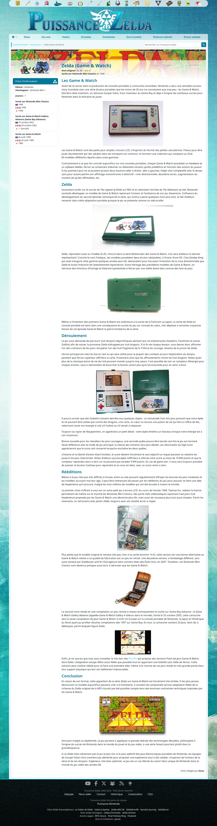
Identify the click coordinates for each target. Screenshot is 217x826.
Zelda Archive (128, 812)
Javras (118, 819)
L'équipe (69, 794)
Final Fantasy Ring (117, 815)
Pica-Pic (132, 658)
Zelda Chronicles (112, 812)
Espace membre (192, 37)
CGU (150, 794)
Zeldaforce (163, 809)
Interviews (109, 37)
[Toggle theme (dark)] (14, 37)
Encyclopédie (134, 37)
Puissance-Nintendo (108, 803)
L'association (135, 794)
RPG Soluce (100, 815)
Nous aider (85, 794)
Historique (117, 794)
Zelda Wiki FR (117, 809)
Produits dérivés (162, 37)
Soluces (45, 37)
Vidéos (66, 37)
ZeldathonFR (132, 809)
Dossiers (86, 37)
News (27, 37)
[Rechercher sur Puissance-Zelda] (172, 44)
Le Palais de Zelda (84, 809)
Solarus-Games (101, 809)
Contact (101, 794)
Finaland (131, 815)
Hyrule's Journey (148, 809)
